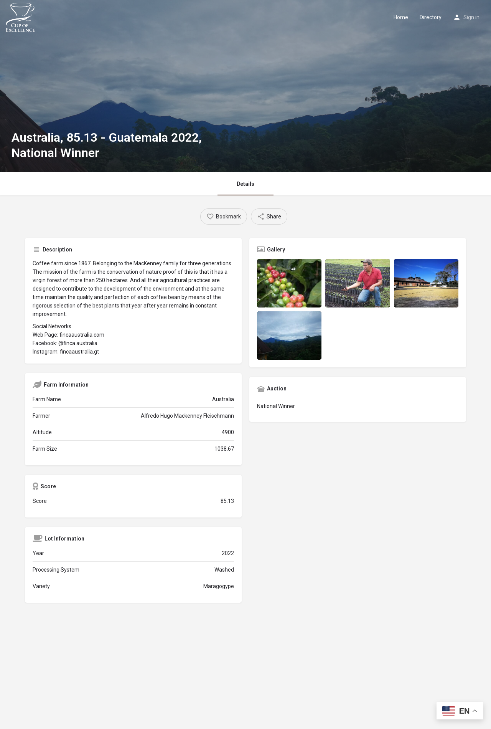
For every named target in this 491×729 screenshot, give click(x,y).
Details (245, 184)
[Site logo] (21, 16)
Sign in (471, 17)
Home (401, 17)
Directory (431, 17)
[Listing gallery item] (289, 283)
